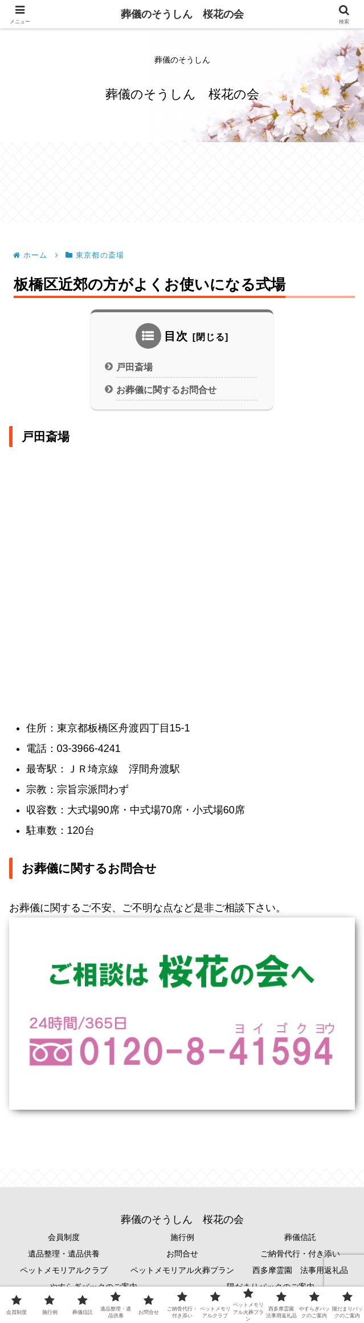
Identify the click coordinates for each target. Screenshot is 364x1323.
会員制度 (64, 1237)
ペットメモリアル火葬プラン (182, 1270)
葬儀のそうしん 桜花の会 (182, 14)
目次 (176, 336)
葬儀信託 (300, 1237)
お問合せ (182, 1253)
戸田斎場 (134, 367)
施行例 (182, 1237)
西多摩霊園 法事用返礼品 (300, 1270)
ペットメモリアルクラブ (64, 1270)
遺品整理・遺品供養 (64, 1253)
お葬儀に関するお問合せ (166, 390)
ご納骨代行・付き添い (300, 1253)
